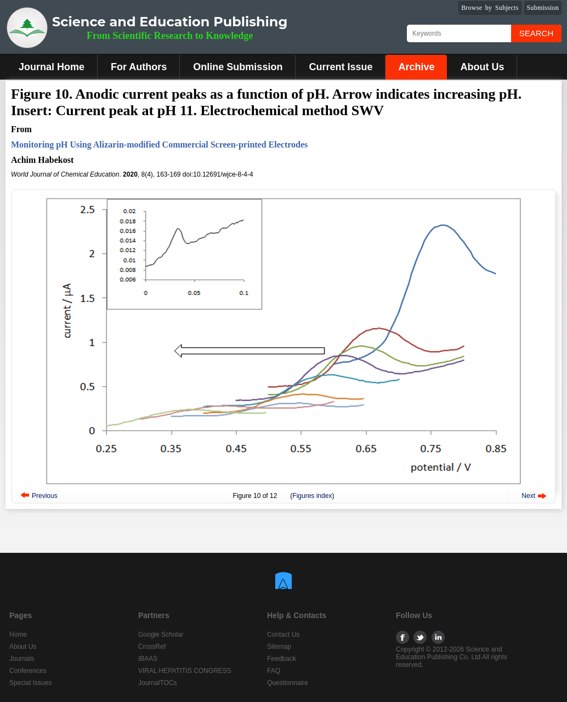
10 (256, 496)
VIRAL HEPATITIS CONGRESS (184, 671)
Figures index (312, 496)
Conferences (28, 671)
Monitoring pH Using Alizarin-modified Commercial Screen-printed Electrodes (159, 144)
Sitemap (279, 646)
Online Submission (237, 66)
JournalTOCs (157, 683)
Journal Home (51, 66)
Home (18, 634)
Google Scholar (161, 634)
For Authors (139, 66)
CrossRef (152, 646)
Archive (416, 66)
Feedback (281, 659)
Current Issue (340, 66)
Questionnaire (287, 683)
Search (536, 33)
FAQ (273, 671)
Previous (45, 496)
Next (528, 496)
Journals (21, 659)
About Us (482, 66)
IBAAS (147, 659)
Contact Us (283, 634)
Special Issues (30, 683)
